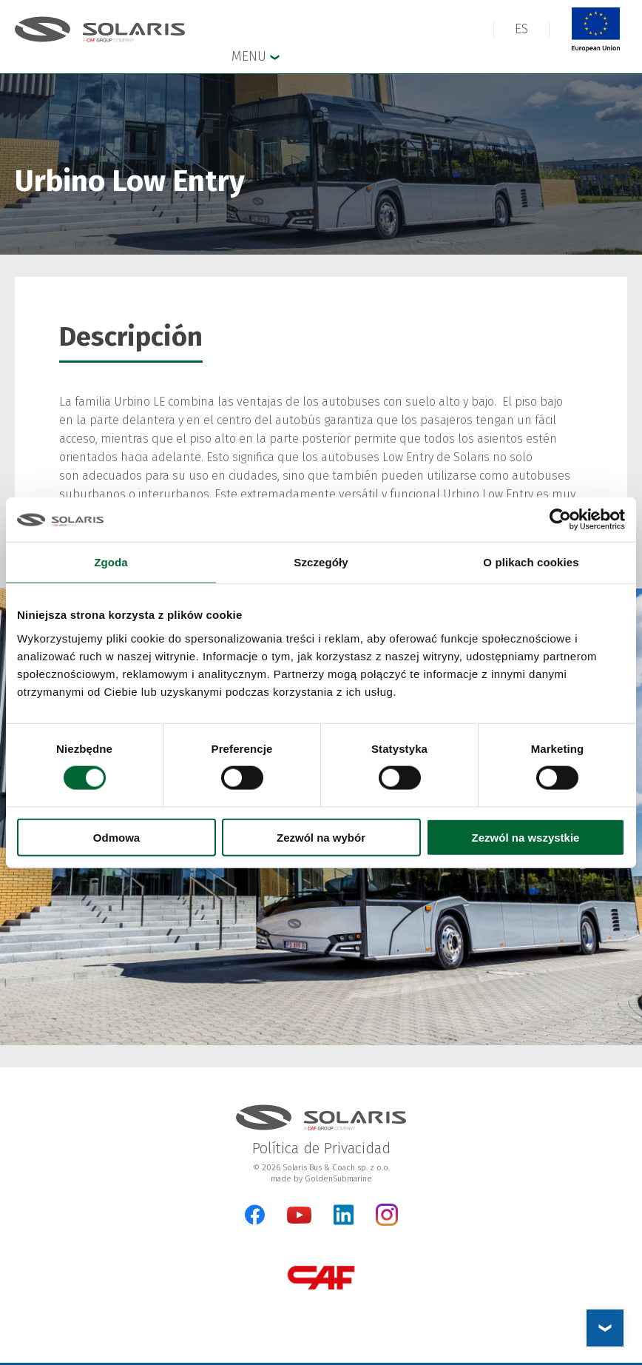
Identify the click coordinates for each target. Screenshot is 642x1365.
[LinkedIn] (344, 1215)
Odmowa (116, 837)
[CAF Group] (321, 1277)
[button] (521, 29)
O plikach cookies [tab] (530, 562)
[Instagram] (387, 1222)
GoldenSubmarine (338, 1179)
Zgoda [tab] (111, 562)
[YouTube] (299, 1220)
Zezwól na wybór (321, 837)
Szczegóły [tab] (321, 562)
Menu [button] (256, 55)
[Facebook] (255, 1215)
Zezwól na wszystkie (526, 837)
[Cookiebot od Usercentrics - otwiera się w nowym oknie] (560, 520)
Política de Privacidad (321, 1148)
